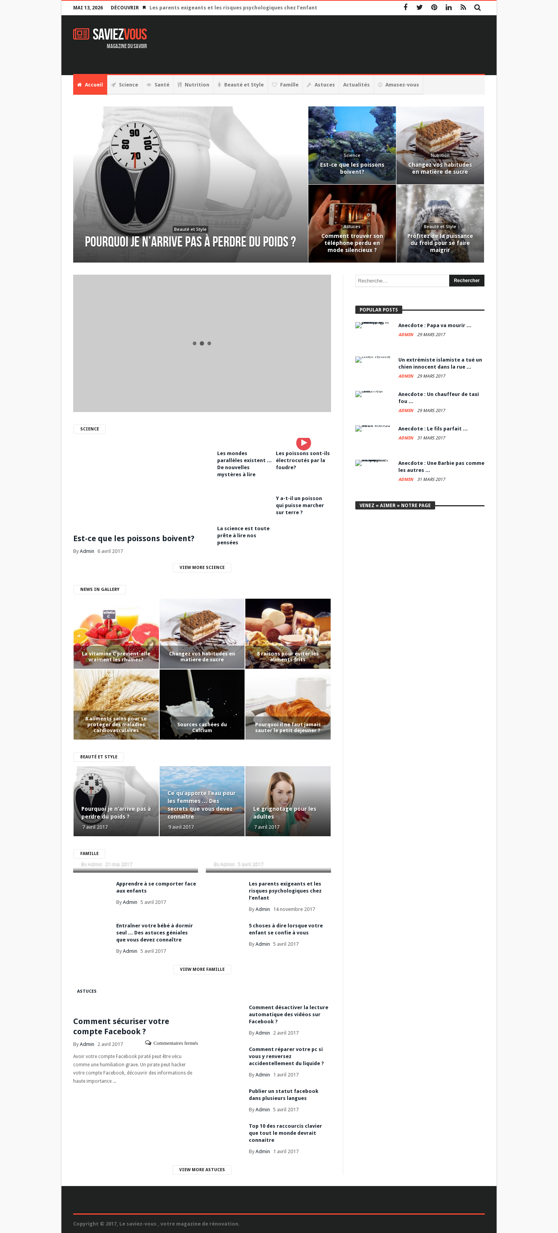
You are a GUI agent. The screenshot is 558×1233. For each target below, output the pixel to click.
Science (89, 429)
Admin (87, 551)
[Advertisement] (342, 44)
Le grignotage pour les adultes (284, 813)
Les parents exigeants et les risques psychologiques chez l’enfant (233, 8)
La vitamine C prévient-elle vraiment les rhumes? (116, 656)
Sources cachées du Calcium (202, 727)
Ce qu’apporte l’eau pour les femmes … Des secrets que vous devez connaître (201, 805)
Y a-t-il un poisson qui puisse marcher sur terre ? (300, 505)
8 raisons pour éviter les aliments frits (288, 656)
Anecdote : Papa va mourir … (435, 325)
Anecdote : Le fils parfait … (433, 429)
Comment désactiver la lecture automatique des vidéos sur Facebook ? (288, 1014)
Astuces (87, 991)
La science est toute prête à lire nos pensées (243, 535)
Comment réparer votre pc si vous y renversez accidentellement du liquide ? (286, 1056)
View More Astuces (202, 1169)
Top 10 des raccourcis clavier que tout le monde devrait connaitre (285, 1133)
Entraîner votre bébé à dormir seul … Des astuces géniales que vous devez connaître (154, 933)
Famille (89, 853)
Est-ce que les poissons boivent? (133, 538)
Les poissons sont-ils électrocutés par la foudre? (303, 460)
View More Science (202, 567)
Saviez (110, 35)
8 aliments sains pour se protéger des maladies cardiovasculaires (116, 724)
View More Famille (202, 969)
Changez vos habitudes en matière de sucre (202, 656)
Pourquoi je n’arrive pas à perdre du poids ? (116, 813)
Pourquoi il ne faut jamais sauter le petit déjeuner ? (288, 727)
